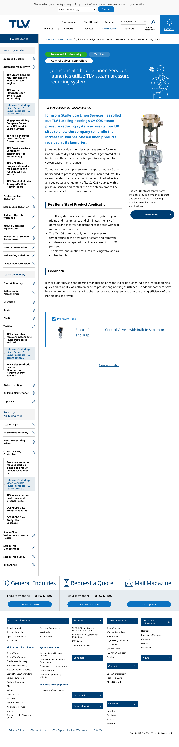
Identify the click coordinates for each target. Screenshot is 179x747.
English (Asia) (128, 21)
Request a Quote (114, 677)
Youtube (110, 719)
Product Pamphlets (15, 632)
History (144, 643)
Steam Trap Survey (81, 645)
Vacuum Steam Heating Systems (51, 654)
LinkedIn (111, 711)
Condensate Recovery (17, 661)
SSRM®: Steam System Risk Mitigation (85, 635)
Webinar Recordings (116, 632)
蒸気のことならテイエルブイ (19, 24)
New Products (46, 632)
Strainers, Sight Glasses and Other (20, 716)
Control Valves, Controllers (19, 673)
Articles (110, 657)
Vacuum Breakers (15, 702)
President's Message (151, 635)
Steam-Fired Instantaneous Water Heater (52, 660)
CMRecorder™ (113, 648)
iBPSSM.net (77, 641)
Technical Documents (50, 628)
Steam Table (112, 636)
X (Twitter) (111, 723)
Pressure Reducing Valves (19, 669)
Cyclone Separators (16, 682)
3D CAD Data (46, 636)
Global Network (114, 682)
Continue (106, 9)
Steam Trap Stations (16, 657)
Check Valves (13, 694)
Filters (9, 686)
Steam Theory (113, 628)
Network (145, 630)
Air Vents (11, 698)
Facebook (111, 715)
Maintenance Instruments (52, 690)
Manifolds (11, 711)
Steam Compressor (49, 670)
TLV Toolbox (112, 644)
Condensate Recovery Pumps (53, 666)
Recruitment (147, 647)
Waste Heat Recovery (17, 665)
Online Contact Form (116, 673)
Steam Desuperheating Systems (50, 675)
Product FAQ (12, 640)
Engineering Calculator (117, 640)
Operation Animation (16, 636)
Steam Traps (13, 653)
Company (145, 639)
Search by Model (14, 628)
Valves (10, 690)
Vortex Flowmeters (15, 677)
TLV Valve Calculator (116, 652)
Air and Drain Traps (16, 706)
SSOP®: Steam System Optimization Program (83, 629)
